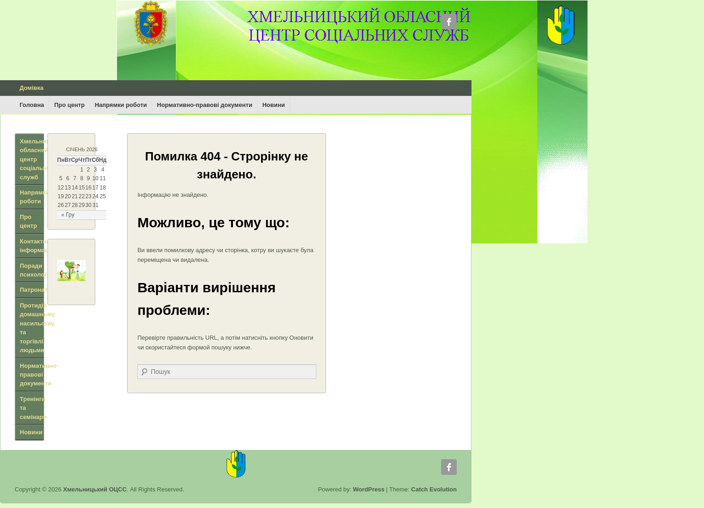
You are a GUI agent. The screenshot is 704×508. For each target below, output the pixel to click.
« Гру (67, 215)
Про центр (69, 104)
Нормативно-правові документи (204, 104)
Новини (273, 104)
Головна (31, 104)
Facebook (449, 22)
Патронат (33, 289)
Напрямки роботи (121, 104)
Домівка (31, 87)
